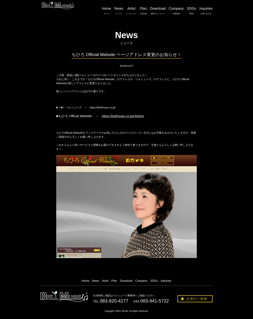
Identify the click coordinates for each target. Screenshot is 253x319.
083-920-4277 (114, 301)
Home (106, 10)
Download (158, 10)
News (118, 10)
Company (176, 10)
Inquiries (206, 10)
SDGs (191, 10)
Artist (131, 10)
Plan (143, 10)
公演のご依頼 (196, 299)
